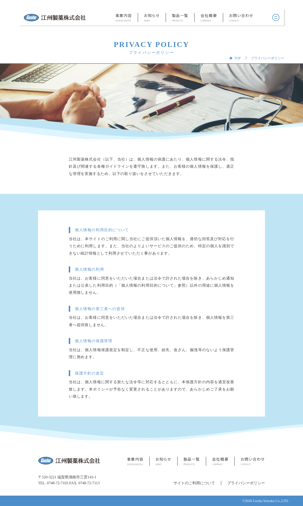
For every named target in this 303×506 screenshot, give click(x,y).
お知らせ (152, 15)
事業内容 (123, 15)
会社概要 (208, 15)
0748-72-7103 (57, 483)
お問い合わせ (241, 15)
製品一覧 (180, 15)
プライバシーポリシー (246, 483)
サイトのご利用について (194, 483)
